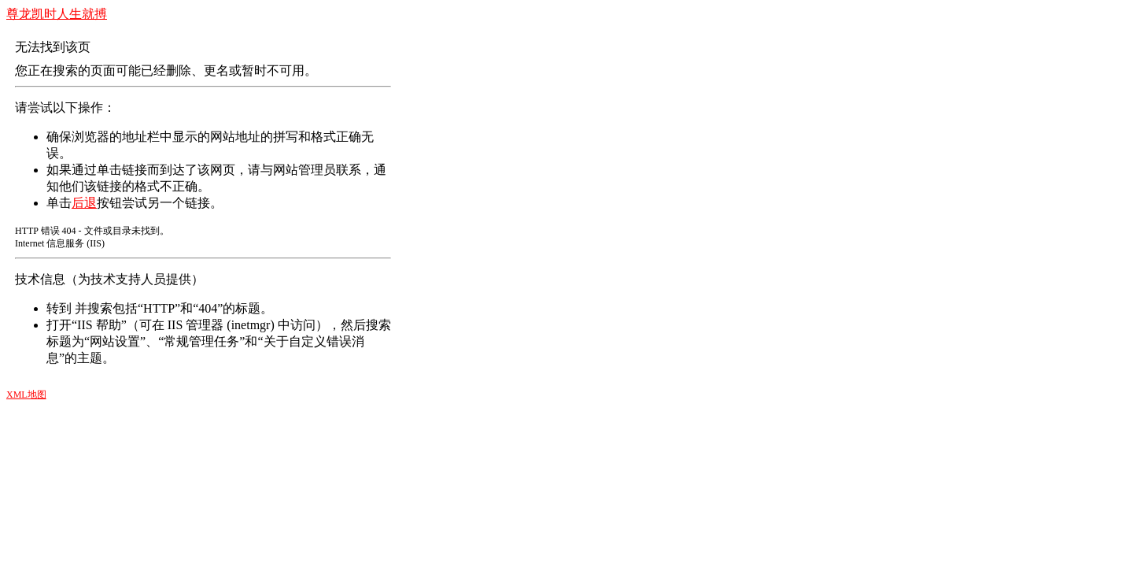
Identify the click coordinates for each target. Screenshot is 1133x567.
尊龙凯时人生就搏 (56, 13)
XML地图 (26, 394)
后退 (84, 202)
